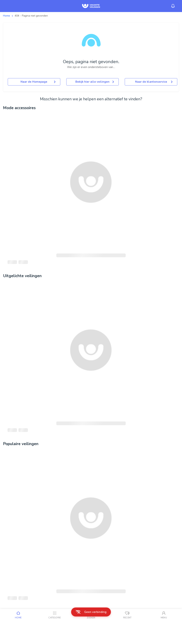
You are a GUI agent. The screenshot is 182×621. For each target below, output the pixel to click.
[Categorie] (54, 615)
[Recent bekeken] (127, 615)
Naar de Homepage (38, 82)
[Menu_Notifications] (173, 6)
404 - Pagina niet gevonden (31, 15)
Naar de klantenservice (154, 82)
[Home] (18, 615)
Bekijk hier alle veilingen (94, 82)
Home (6, 15)
